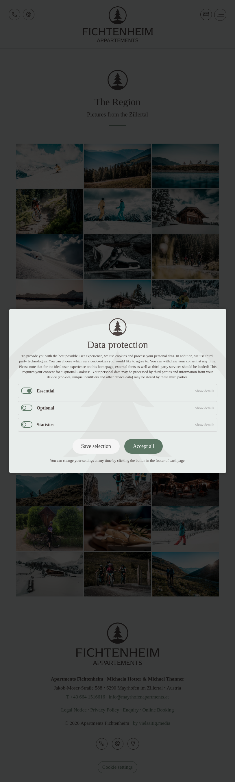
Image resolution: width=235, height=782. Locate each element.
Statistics (45, 424)
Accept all (143, 446)
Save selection (96, 446)
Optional (45, 407)
